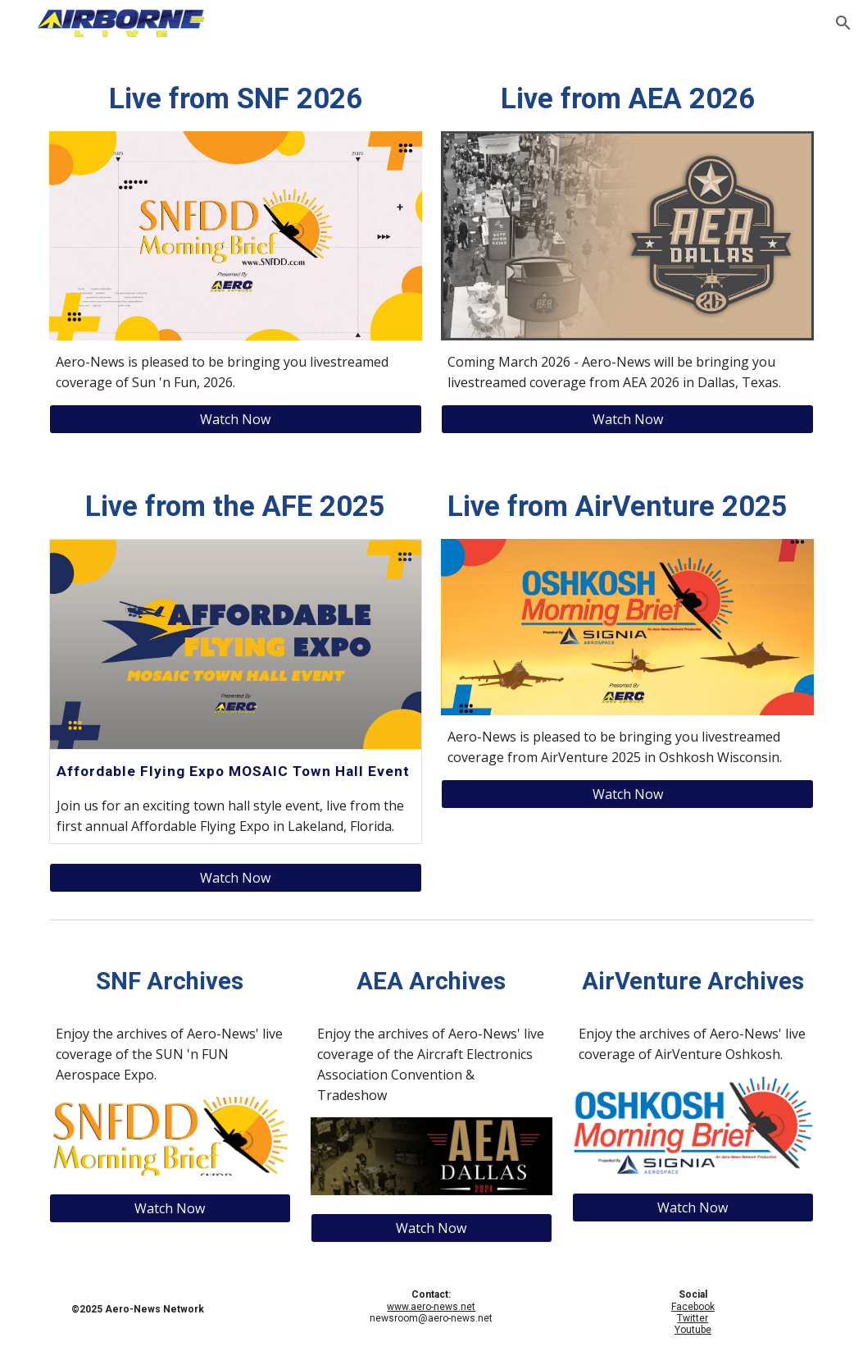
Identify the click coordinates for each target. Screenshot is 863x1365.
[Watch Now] (235, 419)
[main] (235, 98)
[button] (843, 23)
